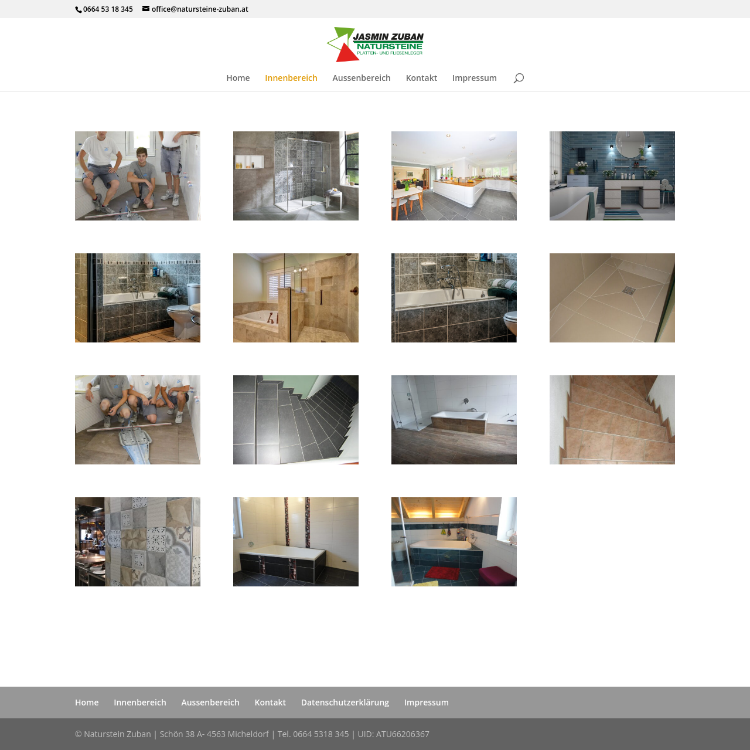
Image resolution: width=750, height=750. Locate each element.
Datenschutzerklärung (345, 702)
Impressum (474, 78)
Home (238, 78)
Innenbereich (291, 78)
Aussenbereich (362, 78)
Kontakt (422, 78)
